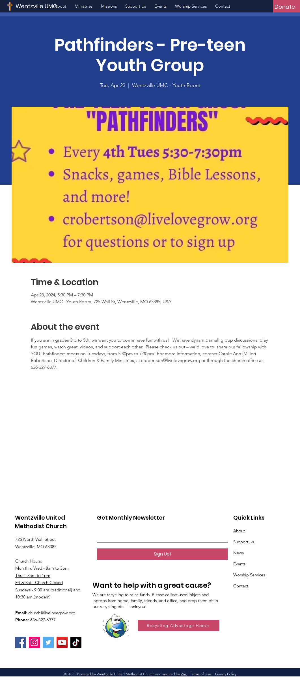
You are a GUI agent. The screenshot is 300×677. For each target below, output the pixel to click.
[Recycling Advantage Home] (178, 625)
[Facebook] (20, 642)
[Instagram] (34, 642)
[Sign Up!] (162, 554)
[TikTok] (75, 642)
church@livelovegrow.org (51, 612)
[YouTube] (62, 642)
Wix (184, 674)
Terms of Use (200, 674)
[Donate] (285, 6)
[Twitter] (48, 642)
